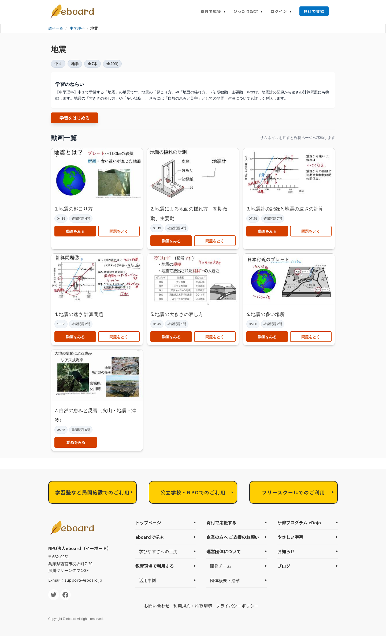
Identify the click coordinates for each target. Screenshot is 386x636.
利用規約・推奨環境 (192, 606)
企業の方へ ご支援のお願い (232, 537)
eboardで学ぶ (149, 537)
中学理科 (77, 28)
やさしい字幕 (290, 537)
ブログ (283, 566)
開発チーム (220, 566)
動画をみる (75, 231)
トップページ (148, 522)
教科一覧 (55, 28)
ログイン (278, 11)
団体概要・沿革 (225, 580)
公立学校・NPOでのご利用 (192, 492)
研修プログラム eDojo (299, 522)
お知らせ (286, 551)
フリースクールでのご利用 (293, 492)
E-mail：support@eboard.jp (75, 580)
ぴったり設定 (245, 11)
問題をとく (118, 231)
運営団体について (223, 551)
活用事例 (147, 580)
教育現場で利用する (154, 566)
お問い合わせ (157, 606)
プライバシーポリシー (237, 606)
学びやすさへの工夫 (158, 551)
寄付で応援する (221, 522)
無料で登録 (314, 11)
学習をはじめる (75, 117)
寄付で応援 (211, 11)
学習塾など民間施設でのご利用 (92, 492)
